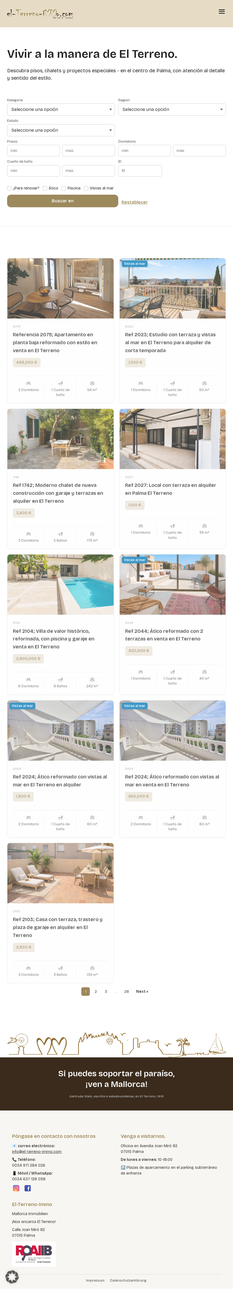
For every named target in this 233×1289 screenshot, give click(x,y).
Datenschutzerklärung (128, 1281)
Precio (12, 142)
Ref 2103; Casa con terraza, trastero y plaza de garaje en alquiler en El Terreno (58, 948)
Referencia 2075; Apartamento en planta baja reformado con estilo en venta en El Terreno (55, 363)
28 (126, 991)
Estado (12, 121)
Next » (143, 991)
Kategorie (15, 100)
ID (120, 162)
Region (124, 100)
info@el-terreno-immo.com (37, 1152)
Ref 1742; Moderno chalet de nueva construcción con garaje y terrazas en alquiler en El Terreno (58, 514)
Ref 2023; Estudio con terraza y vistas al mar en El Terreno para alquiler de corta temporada (170, 363)
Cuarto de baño (20, 162)
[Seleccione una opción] (61, 109)
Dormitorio (127, 142)
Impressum (95, 1281)
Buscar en (63, 200)
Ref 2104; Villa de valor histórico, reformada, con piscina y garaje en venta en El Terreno (53, 660)
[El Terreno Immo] (40, 13)
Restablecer (135, 202)
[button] (12, 1277)
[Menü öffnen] (222, 11)
